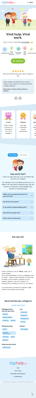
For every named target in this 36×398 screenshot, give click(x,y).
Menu (30, 2)
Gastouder (5, 336)
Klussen (13, 320)
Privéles (23, 321)
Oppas (12, 336)
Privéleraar (24, 312)
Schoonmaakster (7, 317)
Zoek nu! (18, 61)
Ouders (5, 329)
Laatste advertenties (18, 305)
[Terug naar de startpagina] (8, 2)
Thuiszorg (5, 320)
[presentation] (16, 98)
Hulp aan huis (6, 347)
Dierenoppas (24, 329)
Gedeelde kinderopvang (6, 333)
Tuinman (5, 314)
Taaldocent (24, 315)
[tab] (13, 155)
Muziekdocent (24, 318)
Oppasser (5, 340)
